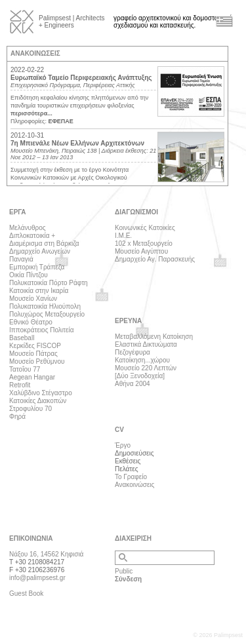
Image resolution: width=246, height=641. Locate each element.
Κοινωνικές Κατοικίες (145, 227)
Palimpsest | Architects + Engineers (71, 21)
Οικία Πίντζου (28, 275)
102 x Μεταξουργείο (144, 243)
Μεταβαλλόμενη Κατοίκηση (154, 336)
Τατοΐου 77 (24, 369)
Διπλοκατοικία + (32, 235)
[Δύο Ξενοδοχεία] (140, 375)
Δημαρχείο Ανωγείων (39, 251)
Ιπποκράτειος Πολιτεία (41, 330)
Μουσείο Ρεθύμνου (37, 361)
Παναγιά (21, 259)
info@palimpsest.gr (37, 577)
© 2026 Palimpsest (218, 635)
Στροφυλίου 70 (30, 408)
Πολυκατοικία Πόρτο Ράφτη (48, 282)
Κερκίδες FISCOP (35, 345)
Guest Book (26, 593)
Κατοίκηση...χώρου (142, 360)
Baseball (21, 337)
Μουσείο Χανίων (33, 298)
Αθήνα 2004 (132, 383)
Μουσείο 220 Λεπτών (145, 368)
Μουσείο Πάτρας (33, 353)
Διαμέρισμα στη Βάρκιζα (44, 243)
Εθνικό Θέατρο (30, 322)
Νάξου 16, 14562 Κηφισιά (46, 554)
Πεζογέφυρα (132, 352)
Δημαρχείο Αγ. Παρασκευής (155, 259)
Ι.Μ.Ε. (123, 235)
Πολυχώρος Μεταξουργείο (47, 314)
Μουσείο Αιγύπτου (141, 251)
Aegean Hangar (32, 377)
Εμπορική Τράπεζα (36, 267)
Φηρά (17, 416)
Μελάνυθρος (27, 227)
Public (124, 571)
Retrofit (19, 385)
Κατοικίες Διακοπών (37, 400)
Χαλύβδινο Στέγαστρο (40, 393)
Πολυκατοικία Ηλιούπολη (45, 306)
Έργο (123, 445)
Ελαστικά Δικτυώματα (146, 344)
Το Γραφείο (131, 476)
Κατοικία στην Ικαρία (38, 290)
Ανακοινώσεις (134, 484)
